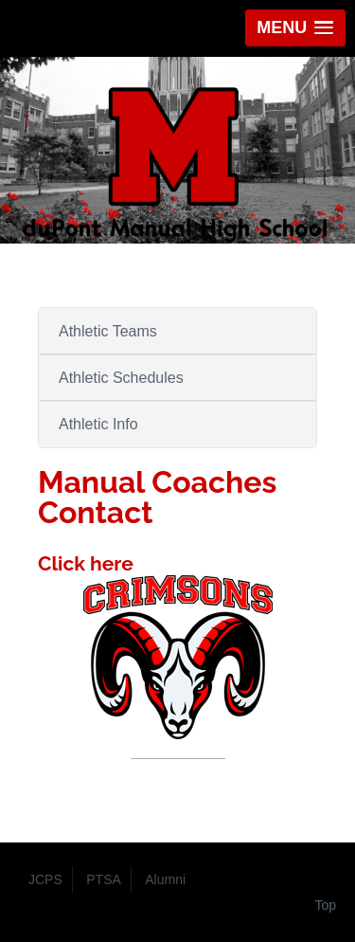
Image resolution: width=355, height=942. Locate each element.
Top (325, 905)
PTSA (103, 879)
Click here (85, 563)
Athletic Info (98, 424)
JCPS (45, 879)
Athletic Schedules (121, 378)
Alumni (165, 879)
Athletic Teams (108, 331)
